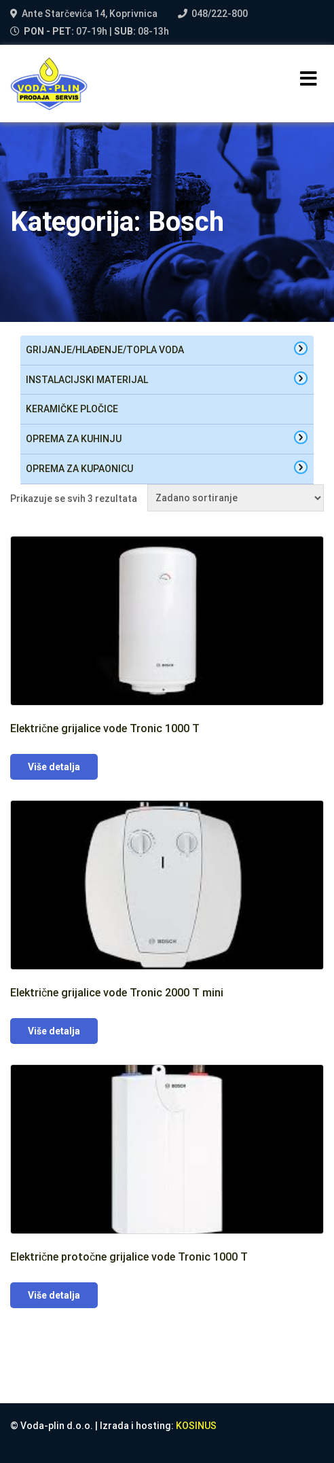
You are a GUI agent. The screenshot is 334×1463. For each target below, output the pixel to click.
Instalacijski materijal (87, 379)
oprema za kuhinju (74, 438)
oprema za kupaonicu (79, 468)
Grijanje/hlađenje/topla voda (105, 349)
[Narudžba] (235, 497)
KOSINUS (196, 1425)
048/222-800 (219, 13)
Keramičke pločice (72, 408)
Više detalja (54, 766)
